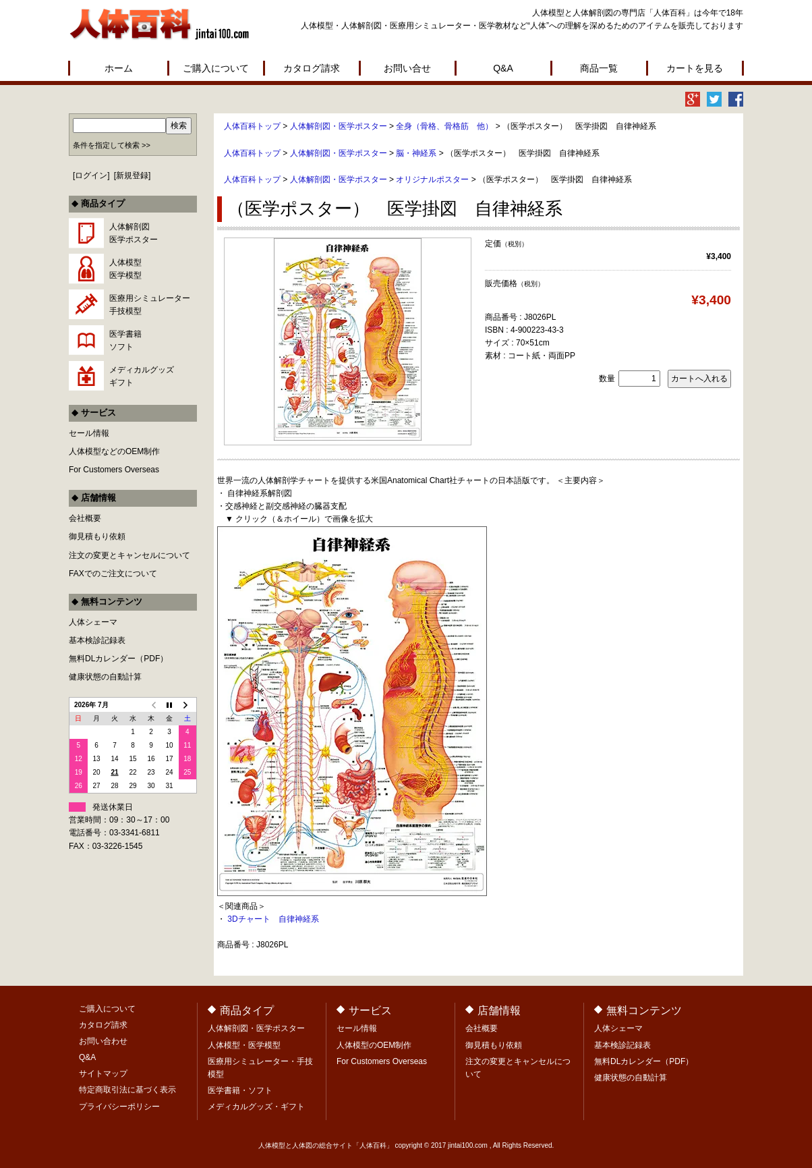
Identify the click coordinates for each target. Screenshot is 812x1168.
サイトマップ (103, 1073)
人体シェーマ (93, 622)
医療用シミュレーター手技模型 (149, 305)
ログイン (91, 175)
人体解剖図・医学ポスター (338, 126)
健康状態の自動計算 (105, 677)
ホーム (119, 68)
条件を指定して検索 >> (111, 145)
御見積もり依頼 (97, 536)
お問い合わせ (103, 1041)
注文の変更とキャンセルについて (129, 555)
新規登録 (132, 175)
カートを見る (694, 68)
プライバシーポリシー (119, 1106)
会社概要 (85, 518)
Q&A (503, 68)
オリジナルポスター (432, 179)
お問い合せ (407, 68)
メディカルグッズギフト (141, 376)
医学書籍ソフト (125, 340)
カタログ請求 (311, 68)
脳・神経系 (416, 153)
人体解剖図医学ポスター (133, 233)
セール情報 (89, 433)
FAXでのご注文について (113, 573)
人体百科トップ (252, 126)
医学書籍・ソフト (240, 1090)
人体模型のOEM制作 (374, 1045)
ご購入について (216, 68)
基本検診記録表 (97, 640)
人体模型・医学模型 (244, 1045)
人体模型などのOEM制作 (114, 451)
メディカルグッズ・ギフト (256, 1106)
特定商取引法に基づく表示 (127, 1089)
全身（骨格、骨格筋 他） (444, 126)
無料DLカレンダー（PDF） (118, 658)
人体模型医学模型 (125, 269)
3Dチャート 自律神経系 (272, 919)
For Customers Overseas (114, 469)
